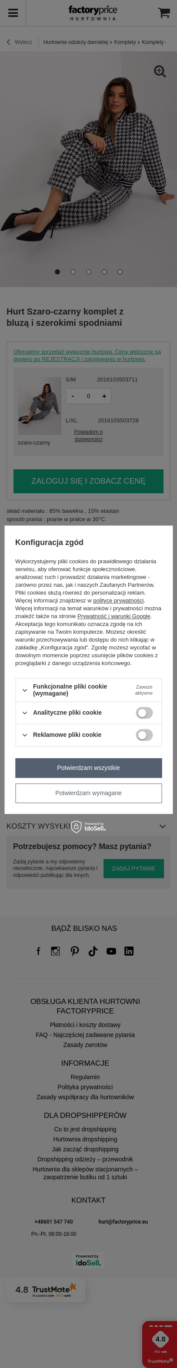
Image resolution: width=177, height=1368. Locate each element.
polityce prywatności (118, 601)
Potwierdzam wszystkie (88, 767)
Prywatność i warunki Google (113, 616)
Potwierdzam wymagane (88, 792)
